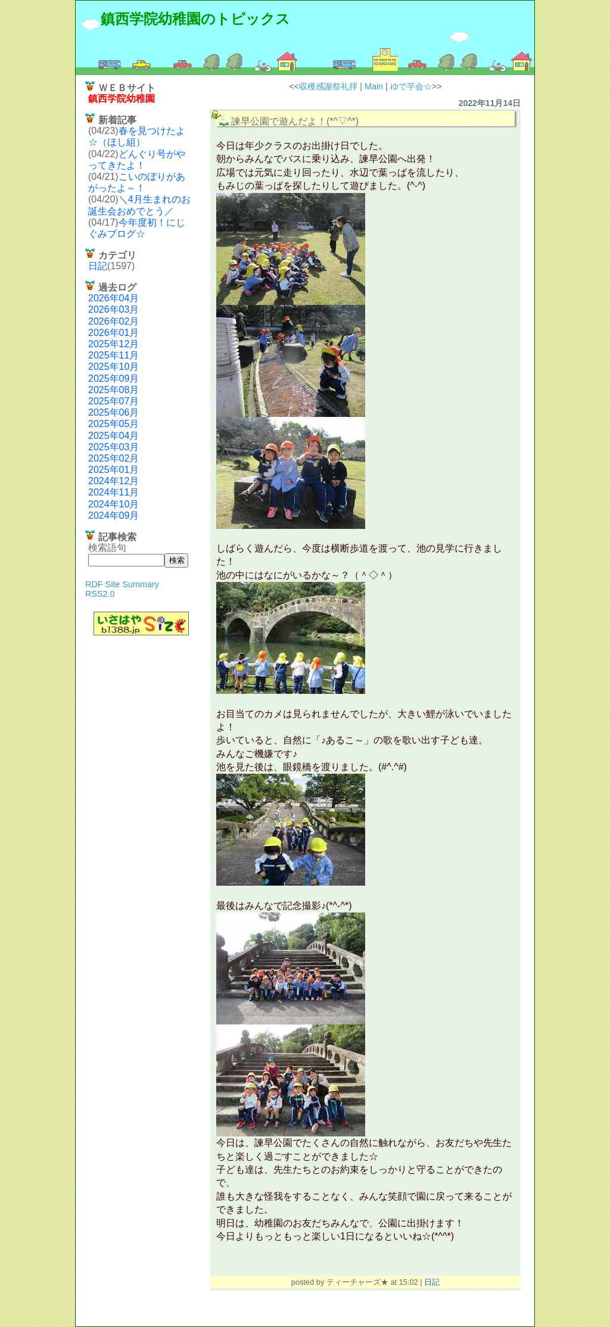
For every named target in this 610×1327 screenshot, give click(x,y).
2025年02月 (113, 458)
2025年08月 (113, 390)
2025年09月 (113, 378)
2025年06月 (113, 412)
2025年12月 (113, 344)
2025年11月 (113, 355)
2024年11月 (113, 492)
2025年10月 (113, 367)
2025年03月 (113, 447)
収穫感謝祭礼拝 (328, 86)
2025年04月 (113, 436)
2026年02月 (113, 321)
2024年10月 (113, 504)
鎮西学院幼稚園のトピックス (195, 19)
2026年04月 (113, 298)
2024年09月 (113, 515)
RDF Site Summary (122, 584)
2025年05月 (113, 424)
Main (374, 86)
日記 (97, 266)
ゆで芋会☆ (411, 86)
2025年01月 (113, 470)
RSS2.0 (100, 594)
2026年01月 (113, 333)
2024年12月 (113, 481)
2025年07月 (113, 401)
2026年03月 (113, 309)
